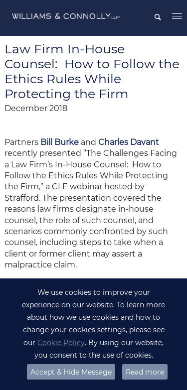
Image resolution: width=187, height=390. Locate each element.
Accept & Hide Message (71, 372)
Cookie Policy (61, 342)
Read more (145, 372)
